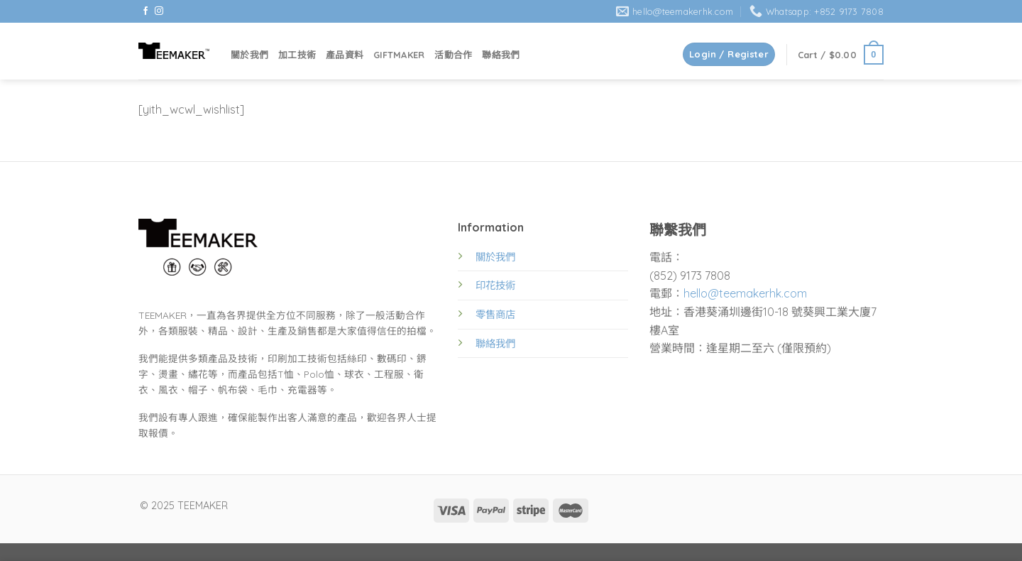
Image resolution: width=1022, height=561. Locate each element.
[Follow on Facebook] (145, 11)
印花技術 (495, 285)
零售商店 (495, 314)
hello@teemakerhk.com (745, 293)
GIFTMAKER (398, 54)
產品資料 (344, 54)
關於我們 (249, 54)
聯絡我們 (501, 54)
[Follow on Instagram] (159, 11)
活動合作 (453, 54)
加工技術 (297, 54)
